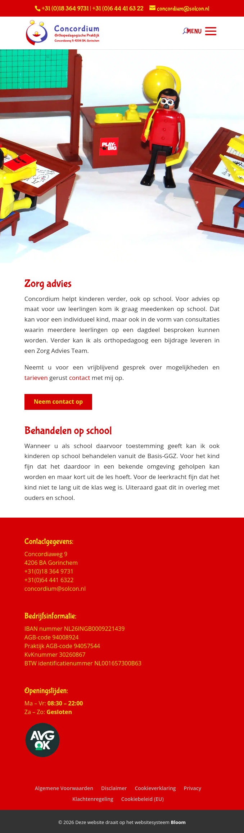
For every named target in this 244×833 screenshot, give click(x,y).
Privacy (193, 788)
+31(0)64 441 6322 (49, 580)
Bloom (178, 822)
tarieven (36, 377)
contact (79, 377)
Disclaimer (114, 788)
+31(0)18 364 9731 (49, 571)
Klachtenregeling (92, 799)
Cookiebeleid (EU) (142, 799)
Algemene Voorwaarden (64, 788)
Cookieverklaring (155, 788)
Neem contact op (58, 402)
